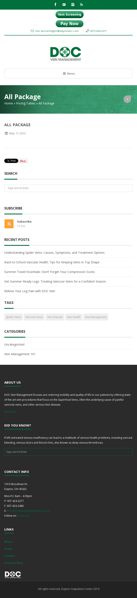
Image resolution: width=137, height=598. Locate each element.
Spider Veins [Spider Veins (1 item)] (13, 317)
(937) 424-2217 (98, 30)
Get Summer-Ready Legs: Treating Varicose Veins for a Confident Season (55, 281)
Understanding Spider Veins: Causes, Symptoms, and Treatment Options (54, 253)
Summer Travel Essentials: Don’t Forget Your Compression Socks (49, 272)
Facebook (23, 515)
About (8, 542)
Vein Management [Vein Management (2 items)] (96, 317)
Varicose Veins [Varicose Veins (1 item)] (34, 317)
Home (8, 103)
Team (8, 549)
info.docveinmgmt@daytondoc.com (57, 30)
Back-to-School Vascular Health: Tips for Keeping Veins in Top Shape (51, 262)
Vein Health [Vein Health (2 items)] (74, 317)
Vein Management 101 (20, 354)
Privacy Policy (13, 563)
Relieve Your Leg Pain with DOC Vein (29, 291)
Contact (9, 556)
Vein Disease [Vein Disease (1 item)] (55, 317)
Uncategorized (14, 344)
